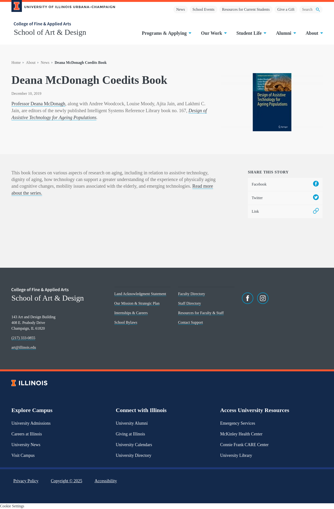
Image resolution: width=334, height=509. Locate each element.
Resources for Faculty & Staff (201, 313)
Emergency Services (237, 423)
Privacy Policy (26, 481)
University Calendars (134, 444)
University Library (236, 455)
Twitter (285, 198)
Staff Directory (189, 303)
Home (16, 62)
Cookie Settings (12, 506)
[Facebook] (247, 298)
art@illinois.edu (23, 347)
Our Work (213, 33)
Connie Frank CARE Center (244, 444)
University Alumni (132, 423)
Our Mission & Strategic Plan (137, 303)
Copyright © (66, 481)
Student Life (250, 33)
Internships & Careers (131, 313)
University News (25, 444)
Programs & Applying (166, 33)
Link (285, 211)
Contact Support (190, 322)
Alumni (285, 33)
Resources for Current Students (246, 9)
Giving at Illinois (130, 434)
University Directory (133, 455)
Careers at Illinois (26, 434)
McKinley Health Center (241, 434)
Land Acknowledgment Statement (140, 294)
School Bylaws (125, 322)
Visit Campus (23, 455)
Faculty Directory (191, 294)
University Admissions (31, 423)
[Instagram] (263, 298)
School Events (203, 9)
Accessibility (106, 481)
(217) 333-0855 (23, 338)
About (314, 33)
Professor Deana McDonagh (38, 103)
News (180, 9)
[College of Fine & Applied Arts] (61, 24)
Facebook (285, 184)
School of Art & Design (50, 32)
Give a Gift (285, 9)
